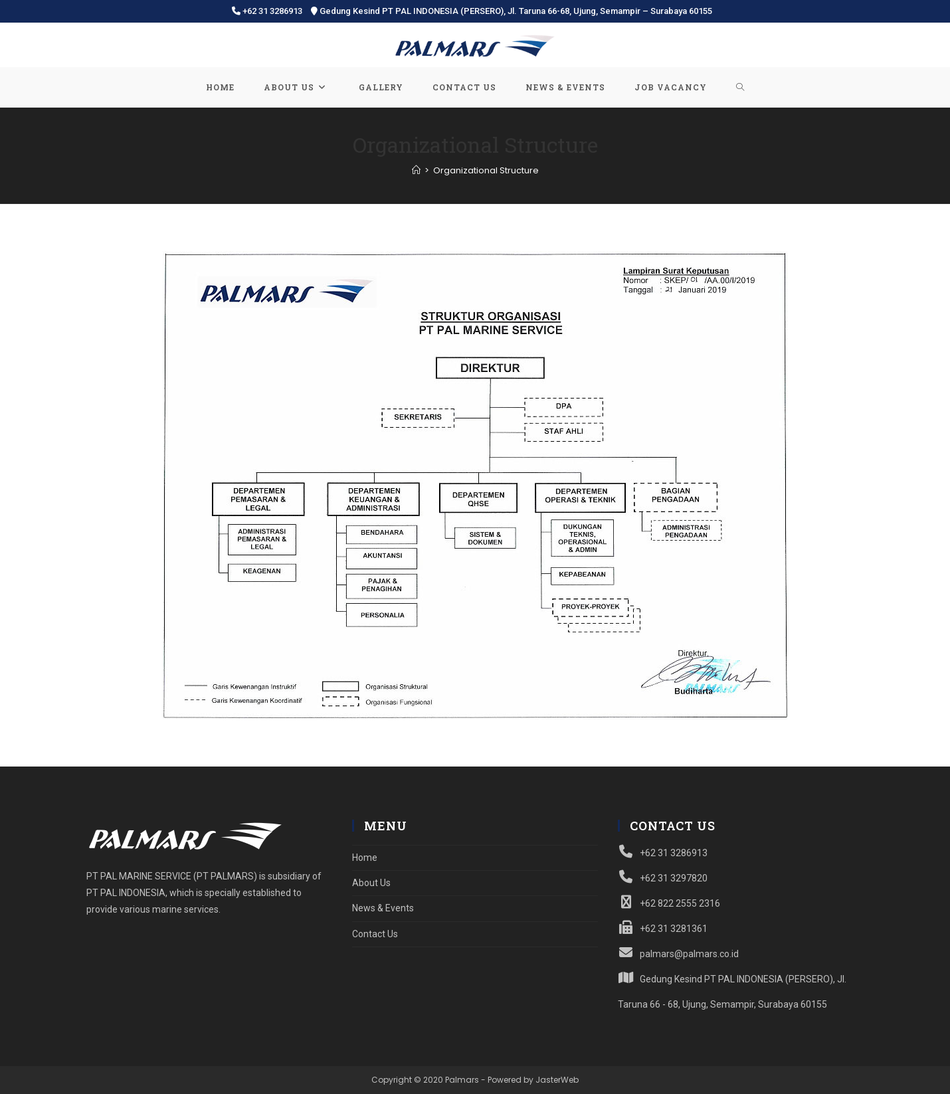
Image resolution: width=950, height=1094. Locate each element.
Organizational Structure (486, 170)
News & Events (383, 908)
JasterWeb (557, 1079)
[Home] (416, 170)
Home (364, 857)
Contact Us (375, 934)
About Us (371, 882)
